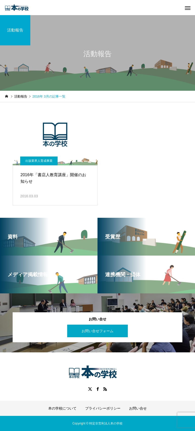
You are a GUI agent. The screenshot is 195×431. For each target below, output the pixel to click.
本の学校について (62, 408)
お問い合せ (138, 408)
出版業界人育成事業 (39, 161)
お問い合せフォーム (97, 331)
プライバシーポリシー (102, 408)
